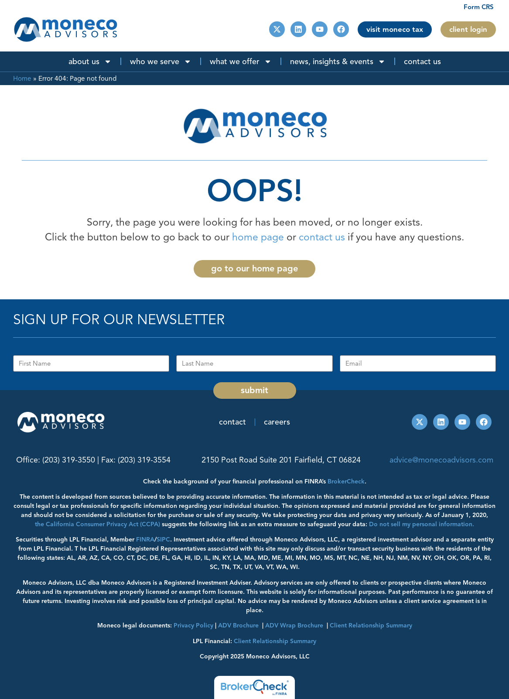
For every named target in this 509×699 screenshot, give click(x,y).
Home (22, 78)
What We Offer (241, 61)
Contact (232, 422)
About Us (90, 61)
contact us (322, 237)
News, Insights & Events (338, 61)
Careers (277, 422)
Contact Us (422, 61)
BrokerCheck (346, 481)
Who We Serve (160, 61)
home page (258, 237)
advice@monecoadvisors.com (441, 460)
